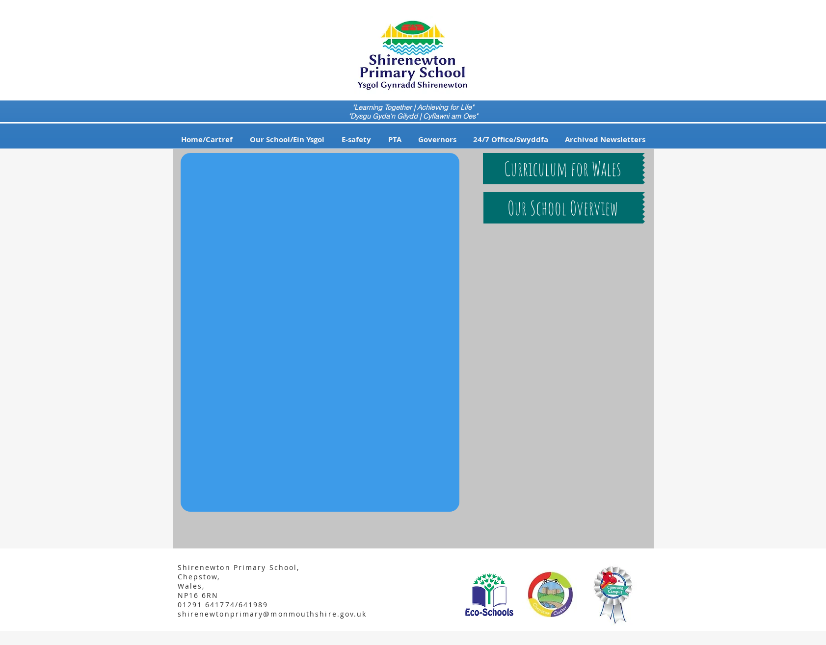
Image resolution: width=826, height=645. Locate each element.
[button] (287, 139)
